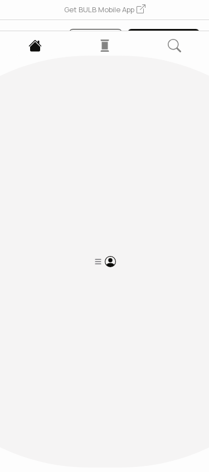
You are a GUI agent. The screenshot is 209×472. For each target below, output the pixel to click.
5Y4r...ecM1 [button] (30, 185)
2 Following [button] (122, 247)
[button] (104, 10)
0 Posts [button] (23, 247)
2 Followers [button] (69, 247)
